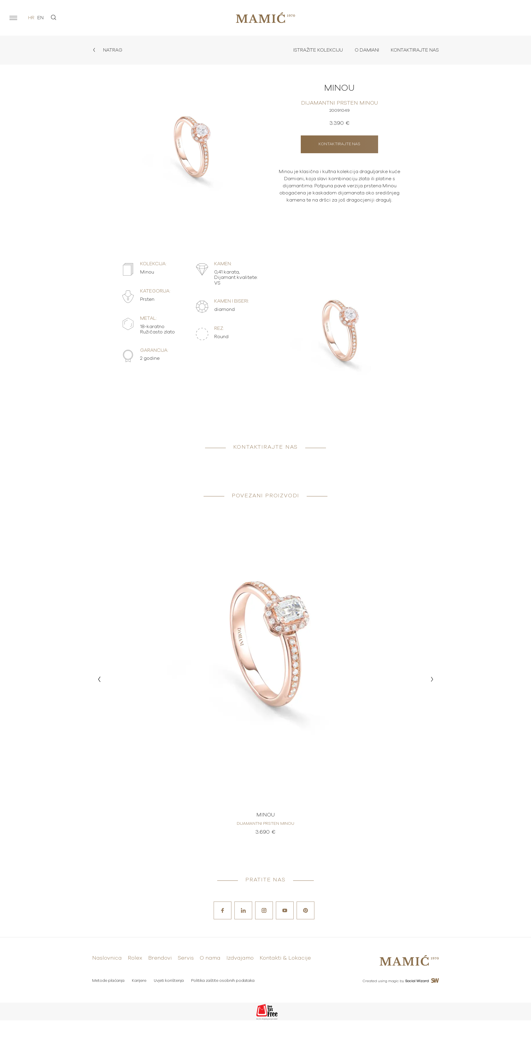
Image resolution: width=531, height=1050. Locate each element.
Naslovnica (107, 958)
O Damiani (367, 50)
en (40, 17)
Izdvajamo (240, 958)
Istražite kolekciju (318, 50)
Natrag (107, 50)
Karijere (139, 981)
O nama (210, 958)
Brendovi (160, 958)
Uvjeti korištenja (169, 981)
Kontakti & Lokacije (285, 958)
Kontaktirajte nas (415, 50)
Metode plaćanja (108, 981)
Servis (186, 958)
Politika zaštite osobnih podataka (223, 981)
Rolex (135, 958)
